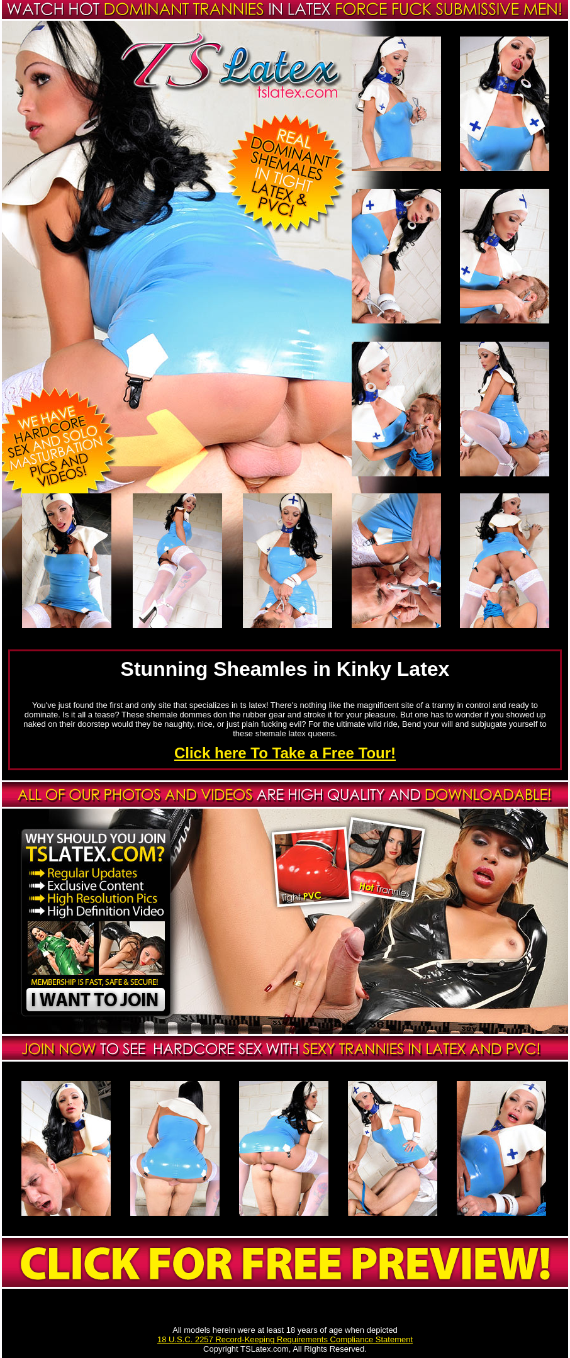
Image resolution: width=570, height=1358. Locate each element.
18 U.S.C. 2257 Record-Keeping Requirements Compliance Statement (285, 1339)
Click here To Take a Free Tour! (285, 752)
